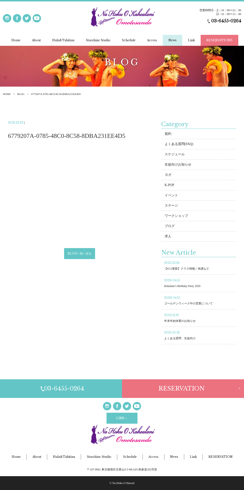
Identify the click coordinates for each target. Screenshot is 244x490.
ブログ (170, 227)
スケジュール (175, 155)
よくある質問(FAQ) (179, 144)
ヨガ (168, 175)
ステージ (171, 206)
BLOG (21, 94)
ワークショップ (176, 216)
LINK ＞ (122, 418)
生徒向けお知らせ (178, 165)
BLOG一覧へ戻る (80, 254)
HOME (6, 94)
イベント (171, 196)
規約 (168, 134)
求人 (168, 237)
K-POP (169, 186)
